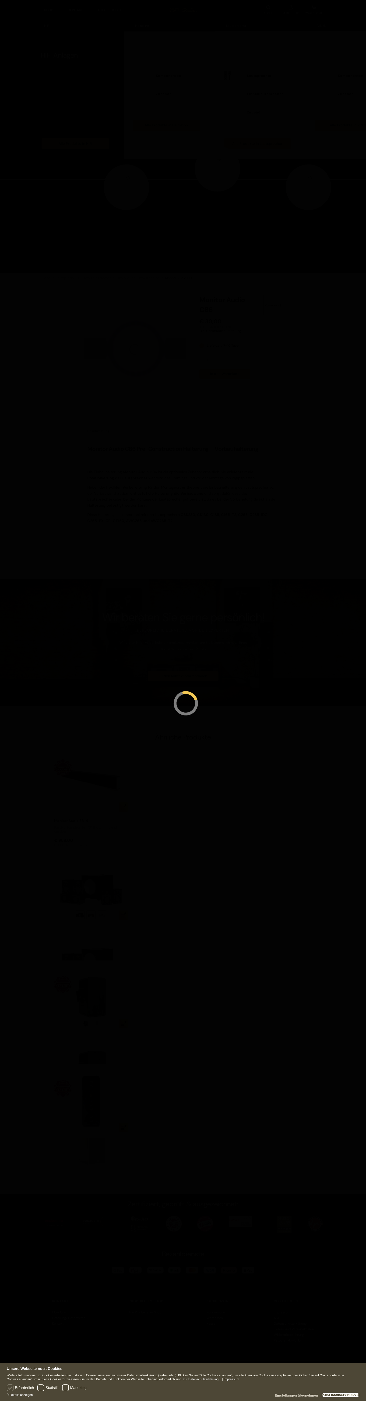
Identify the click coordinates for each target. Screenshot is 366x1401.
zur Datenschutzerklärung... (202, 1379)
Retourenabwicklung (289, 1336)
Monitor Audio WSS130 (74, 1137)
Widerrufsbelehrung (289, 1331)
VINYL (321, 22)
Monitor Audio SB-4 (71, 817)
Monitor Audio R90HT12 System (81, 925)
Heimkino (142, 22)
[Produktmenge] (209, 356)
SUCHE (268, 8)
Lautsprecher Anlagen (256, 51)
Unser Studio (109, 8)
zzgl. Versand (222, 323)
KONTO (291, 8)
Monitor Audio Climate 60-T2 (79, 1033)
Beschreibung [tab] (98, 427)
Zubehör (72, 109)
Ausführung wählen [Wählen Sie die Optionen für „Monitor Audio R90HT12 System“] (123, 911)
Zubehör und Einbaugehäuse (138, 274)
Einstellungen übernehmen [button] (289, 1395)
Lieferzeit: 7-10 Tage (223, 342)
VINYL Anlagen (336, 51)
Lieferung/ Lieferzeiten (68, 1314)
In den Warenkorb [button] (123, 803)
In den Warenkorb (225, 370)
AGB (277, 1314)
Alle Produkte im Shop (145, 1308)
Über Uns (59, 1308)
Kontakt (75, 8)
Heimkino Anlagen (159, 51)
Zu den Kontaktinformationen (183, 672)
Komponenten (77, 72)
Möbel (70, 90)
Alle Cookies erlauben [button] (337, 1395)
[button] (21, 1394)
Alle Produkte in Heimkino (166, 121)
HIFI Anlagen (59, 51)
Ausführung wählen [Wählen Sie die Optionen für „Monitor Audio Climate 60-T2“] (123, 1019)
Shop (48, 8)
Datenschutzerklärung (290, 1320)
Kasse (211, 1320)
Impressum (231, 1379)
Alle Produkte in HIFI (75, 140)
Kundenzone (216, 1308)
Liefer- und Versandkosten (294, 1325)
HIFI (46, 22)
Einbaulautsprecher (265, 90)
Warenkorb (215, 1314)
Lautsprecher (236, 22)
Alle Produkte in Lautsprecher (257, 140)
